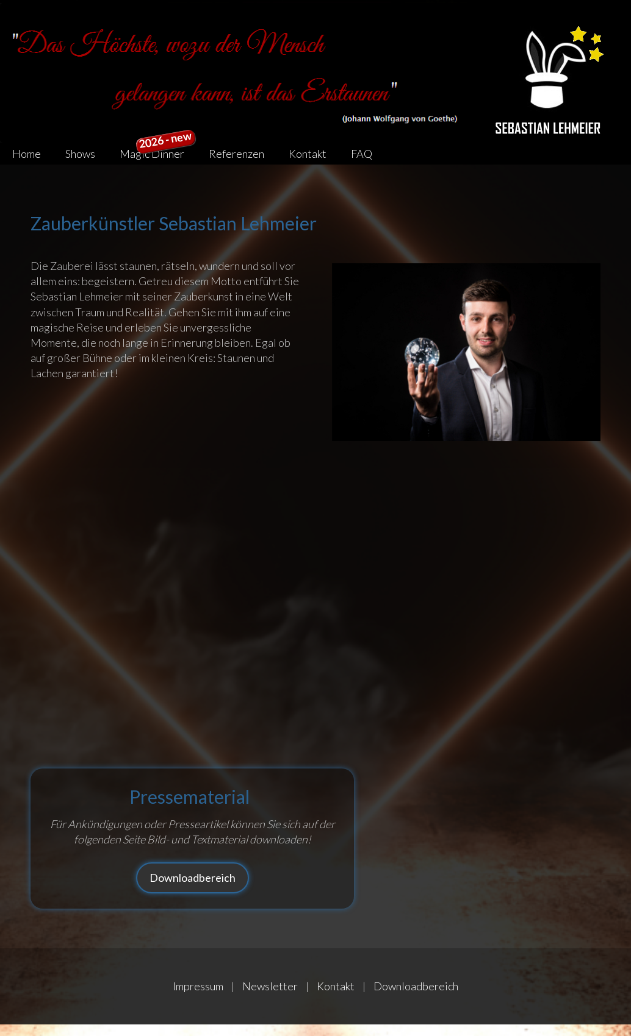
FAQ (361, 153)
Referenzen (236, 153)
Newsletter (270, 986)
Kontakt (307, 153)
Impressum (198, 986)
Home (26, 153)
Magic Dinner (158, 151)
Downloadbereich (193, 877)
